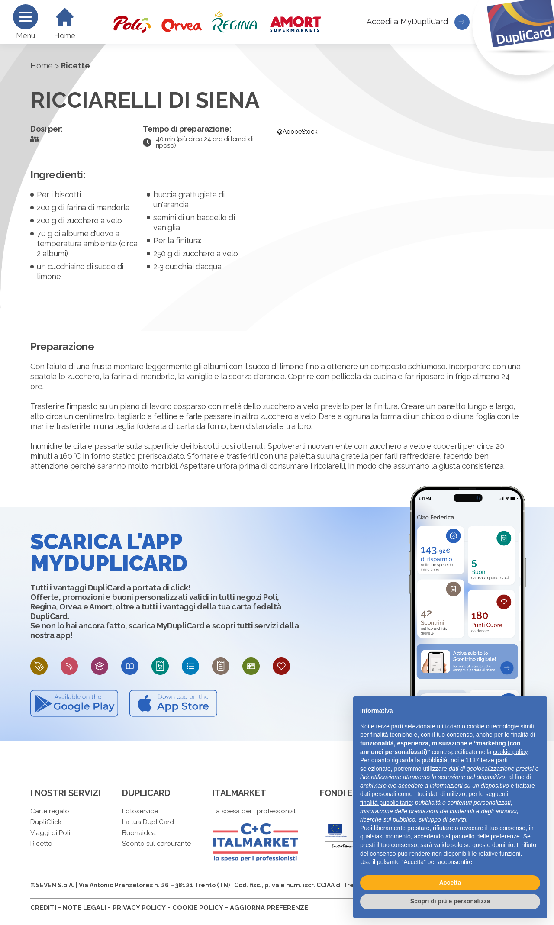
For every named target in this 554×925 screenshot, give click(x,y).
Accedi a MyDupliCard (418, 22)
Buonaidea (139, 833)
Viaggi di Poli (50, 833)
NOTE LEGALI (84, 908)
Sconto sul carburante (156, 844)
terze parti (494, 760)
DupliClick (45, 822)
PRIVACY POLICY (139, 908)
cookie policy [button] (510, 751)
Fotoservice (140, 811)
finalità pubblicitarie (386, 802)
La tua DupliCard (148, 822)
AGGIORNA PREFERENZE (269, 908)
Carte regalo (49, 811)
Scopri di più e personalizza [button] (450, 901)
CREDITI (43, 908)
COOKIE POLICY (197, 908)
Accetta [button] (450, 882)
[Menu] (25, 16)
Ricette (41, 844)
